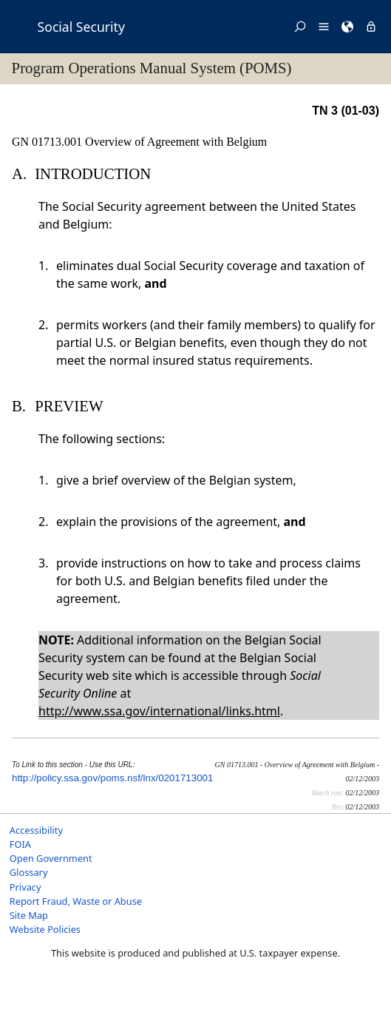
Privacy (25, 887)
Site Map (29, 915)
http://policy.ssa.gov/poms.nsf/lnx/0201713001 (112, 777)
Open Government (51, 858)
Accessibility (36, 830)
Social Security (81, 27)
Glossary (29, 872)
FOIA (20, 844)
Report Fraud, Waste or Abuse (76, 901)
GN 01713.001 (48, 141)
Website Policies (45, 929)
